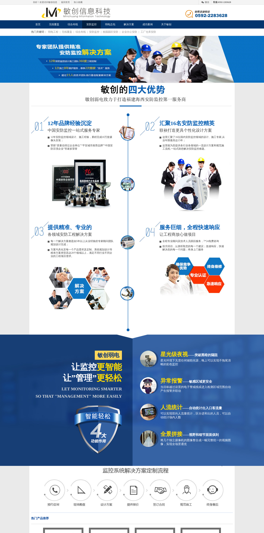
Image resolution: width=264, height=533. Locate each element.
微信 (207, 2)
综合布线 (73, 24)
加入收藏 (78, 2)
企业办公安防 (129, 32)
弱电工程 (53, 32)
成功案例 (147, 24)
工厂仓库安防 (148, 32)
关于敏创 (166, 24)
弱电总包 (110, 24)
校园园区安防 (110, 32)
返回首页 (65, 2)
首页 (38, 24)
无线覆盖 (54, 24)
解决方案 (129, 24)
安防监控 (91, 24)
